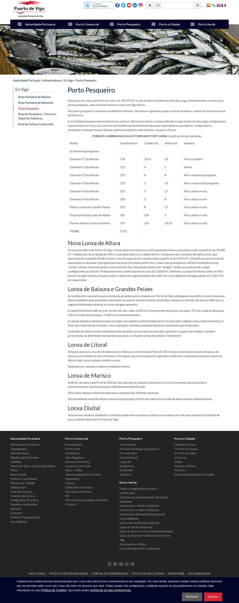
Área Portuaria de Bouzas (34, 96)
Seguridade (72, 478)
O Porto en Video (185, 453)
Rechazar (192, 596)
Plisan (14, 470)
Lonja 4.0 (125, 461)
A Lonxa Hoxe (128, 453)
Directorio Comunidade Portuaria (86, 500)
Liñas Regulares (75, 457)
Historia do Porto (185, 444)
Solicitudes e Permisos (79, 487)
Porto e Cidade (169, 24)
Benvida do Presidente (24, 444)
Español (208, 5)
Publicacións (18, 487)
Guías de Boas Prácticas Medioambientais (146, 531)
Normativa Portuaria (78, 491)
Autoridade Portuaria (40, 24)
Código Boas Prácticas (24, 500)
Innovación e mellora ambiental (139, 510)
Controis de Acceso (22, 496)
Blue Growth (18, 474)
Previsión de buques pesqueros (139, 449)
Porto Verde (206, 24)
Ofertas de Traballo (22, 483)
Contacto (16, 513)
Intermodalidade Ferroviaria (83, 474)
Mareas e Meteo (185, 466)
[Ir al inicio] (150, 5)
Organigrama (18, 449)
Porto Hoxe (72, 449)
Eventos (179, 470)
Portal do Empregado (110, 573)
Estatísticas (72, 453)
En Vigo (69, 80)
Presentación (73, 444)
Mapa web (176, 573)
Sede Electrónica (21, 491)
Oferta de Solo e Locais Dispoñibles (33, 466)
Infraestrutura (128, 457)
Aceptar (213, 596)
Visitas (178, 461)
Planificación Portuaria (24, 457)
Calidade (15, 461)
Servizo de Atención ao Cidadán (194, 474)
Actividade (126, 470)
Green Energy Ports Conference (140, 548)
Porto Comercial (87, 24)
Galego (213, 5)
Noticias (15, 508)
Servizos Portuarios (77, 461)
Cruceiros (180, 457)
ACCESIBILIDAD (199, 573)
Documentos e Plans (133, 544)
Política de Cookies (148, 573)
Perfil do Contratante (23, 478)
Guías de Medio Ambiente (136, 527)
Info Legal (37, 573)
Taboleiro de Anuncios (24, 504)
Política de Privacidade (68, 573)
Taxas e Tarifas (74, 470)
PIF (67, 496)
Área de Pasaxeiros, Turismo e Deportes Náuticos (37, 116)
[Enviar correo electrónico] (158, 5)
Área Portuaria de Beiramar (35, 102)
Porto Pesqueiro (128, 24)
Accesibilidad (18, 521)
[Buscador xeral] (183, 5)
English (218, 5)
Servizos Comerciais (78, 466)
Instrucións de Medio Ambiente (139, 523)
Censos (70, 483)
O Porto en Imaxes (186, 449)
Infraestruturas (52, 80)
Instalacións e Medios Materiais (140, 505)
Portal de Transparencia (25, 517)
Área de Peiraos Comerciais (35, 124)
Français (223, 5)
